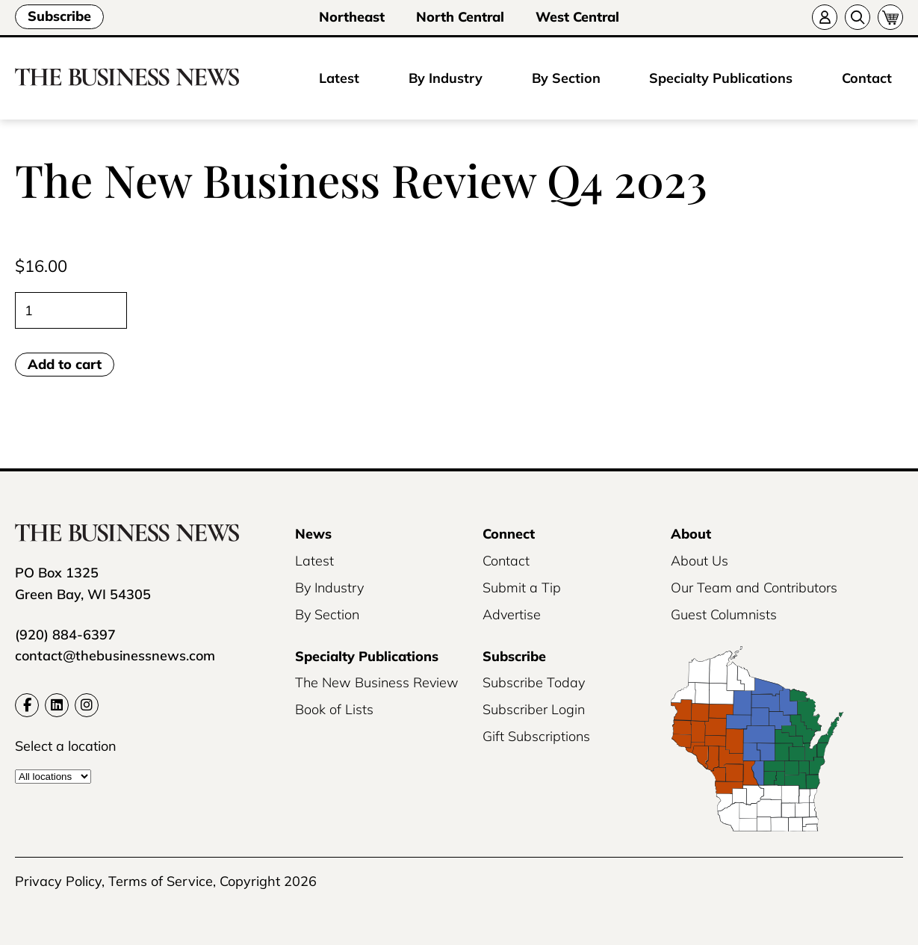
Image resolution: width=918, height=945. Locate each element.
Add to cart (65, 364)
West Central (577, 16)
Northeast (352, 16)
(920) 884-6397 (65, 634)
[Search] (857, 17)
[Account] (824, 17)
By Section (566, 78)
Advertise (512, 614)
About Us (699, 560)
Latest (339, 78)
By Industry (446, 78)
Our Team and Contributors (754, 587)
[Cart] (890, 17)
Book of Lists (334, 709)
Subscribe (59, 16)
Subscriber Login (534, 709)
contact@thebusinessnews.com (115, 655)
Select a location (66, 746)
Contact (867, 78)
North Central (460, 16)
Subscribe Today (534, 682)
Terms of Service (160, 881)
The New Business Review (377, 682)
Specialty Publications (721, 78)
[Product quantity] (71, 310)
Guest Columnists (724, 614)
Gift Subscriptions (536, 736)
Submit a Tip (522, 587)
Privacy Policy (58, 881)
